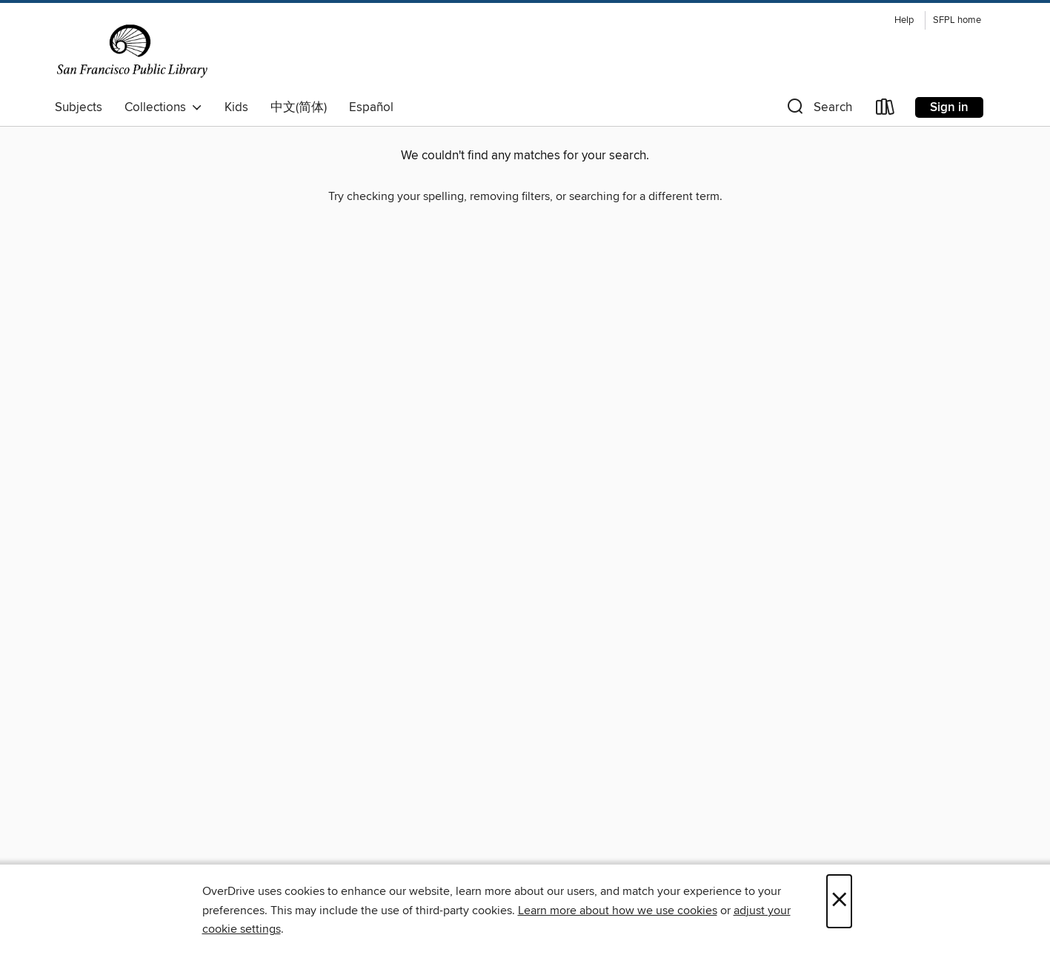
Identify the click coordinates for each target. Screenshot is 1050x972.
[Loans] (885, 110)
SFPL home (957, 20)
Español (371, 107)
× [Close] (839, 901)
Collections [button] (163, 107)
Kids (236, 107)
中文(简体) (298, 107)
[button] (818, 110)
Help (904, 20)
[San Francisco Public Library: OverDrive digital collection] (132, 51)
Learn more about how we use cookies (617, 910)
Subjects (78, 107)
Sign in (949, 107)
